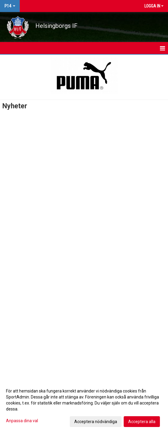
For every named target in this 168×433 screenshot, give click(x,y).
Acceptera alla (141, 421)
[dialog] (84, 406)
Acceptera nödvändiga (95, 421)
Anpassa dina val (22, 420)
